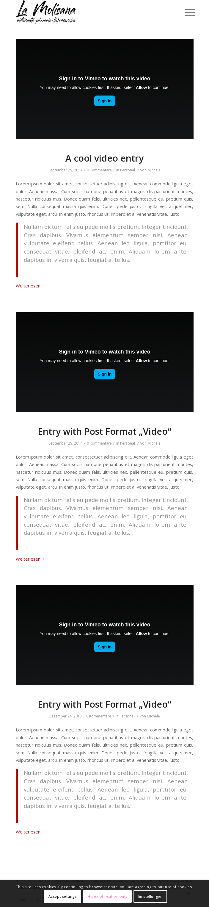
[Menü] (185, 12)
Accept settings (62, 896)
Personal (127, 170)
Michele (154, 170)
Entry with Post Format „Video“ (104, 431)
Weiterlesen (31, 286)
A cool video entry (104, 158)
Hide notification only (107, 896)
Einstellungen (150, 896)
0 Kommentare (99, 170)
